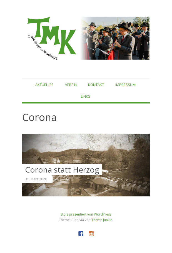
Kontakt (96, 84)
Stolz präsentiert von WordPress (86, 214)
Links (85, 96)
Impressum (125, 84)
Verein (71, 84)
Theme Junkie (101, 219)
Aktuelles (44, 84)
